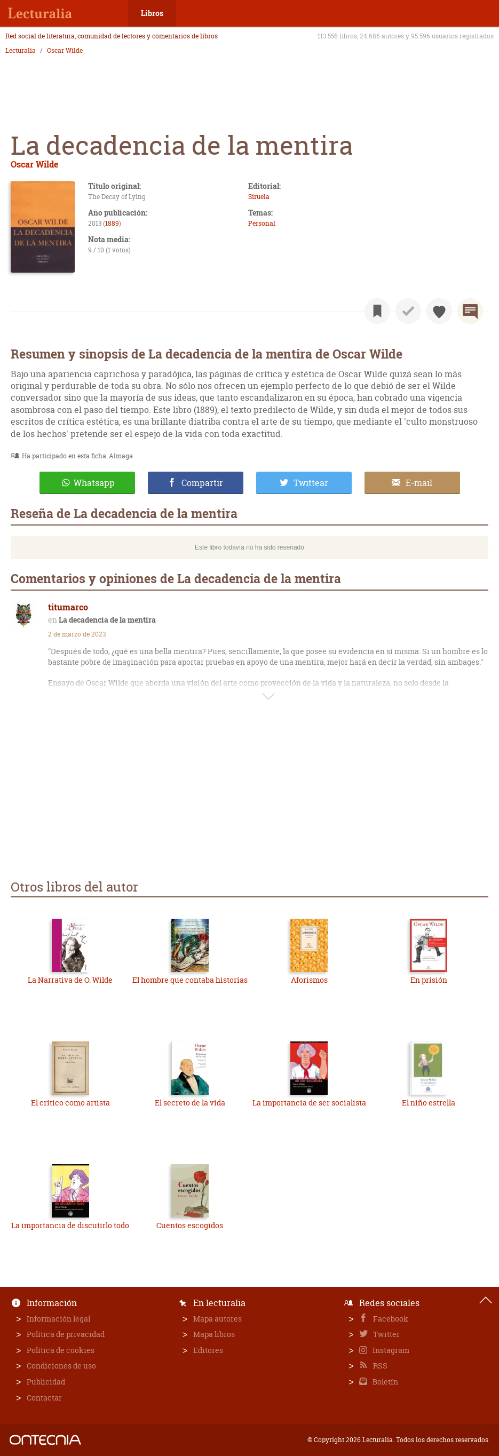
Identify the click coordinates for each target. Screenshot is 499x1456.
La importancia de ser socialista (309, 1102)
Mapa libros (214, 1334)
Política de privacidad (66, 1334)
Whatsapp (94, 483)
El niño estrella (428, 1102)
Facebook (389, 1319)
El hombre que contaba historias (190, 980)
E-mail (419, 483)
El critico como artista (70, 1102)
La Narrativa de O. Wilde (70, 980)
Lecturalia (20, 50)
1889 (112, 223)
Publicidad (46, 1382)
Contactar (44, 1398)
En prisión (428, 980)
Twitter (385, 1334)
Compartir (202, 483)
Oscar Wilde (65, 50)
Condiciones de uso (61, 1365)
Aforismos (309, 980)
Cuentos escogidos (189, 1225)
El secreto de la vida (190, 1102)
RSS (379, 1365)
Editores (208, 1350)
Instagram (390, 1350)
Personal (261, 223)
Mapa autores (217, 1319)
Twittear (311, 483)
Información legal (58, 1319)
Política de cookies (60, 1350)
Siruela (259, 196)
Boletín (384, 1382)
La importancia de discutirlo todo (70, 1225)
